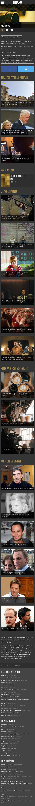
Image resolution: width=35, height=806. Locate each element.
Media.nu (3, 796)
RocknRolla (4, 724)
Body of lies (4, 731)
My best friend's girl (6, 738)
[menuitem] (3, 665)
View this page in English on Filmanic (12, 37)
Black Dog (3, 675)
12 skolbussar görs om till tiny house (9, 781)
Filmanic (3, 776)
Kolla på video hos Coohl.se (14, 368)
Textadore (3, 794)
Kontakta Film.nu (5, 767)
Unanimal (3, 685)
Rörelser (3, 682)
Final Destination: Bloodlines (8, 705)
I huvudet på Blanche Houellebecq (9, 680)
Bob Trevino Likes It (6, 678)
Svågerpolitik (4, 800)
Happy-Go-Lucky (5, 741)
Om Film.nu (4, 764)
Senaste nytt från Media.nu (14, 77)
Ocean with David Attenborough (9, 689)
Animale (3, 703)
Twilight (3, 750)
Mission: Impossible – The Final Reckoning (11, 710)
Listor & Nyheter (9, 191)
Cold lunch (4, 748)
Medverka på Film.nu (6, 771)
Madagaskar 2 (4, 743)
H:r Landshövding (5, 755)
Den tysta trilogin (5, 696)
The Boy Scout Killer (15, 44)
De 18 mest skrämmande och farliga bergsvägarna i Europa (15, 783)
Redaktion (3, 769)
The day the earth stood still (7, 727)
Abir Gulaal (3, 692)
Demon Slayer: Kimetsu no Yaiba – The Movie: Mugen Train (15, 699)
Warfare (3, 687)
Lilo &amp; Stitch (5, 712)
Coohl (2, 778)
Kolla (2, 787)
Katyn (2, 729)
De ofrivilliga (4, 753)
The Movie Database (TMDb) (12, 648)
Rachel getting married (6, 736)
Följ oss (3, 774)
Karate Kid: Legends (6, 715)
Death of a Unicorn (5, 694)
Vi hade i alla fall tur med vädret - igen (10, 734)
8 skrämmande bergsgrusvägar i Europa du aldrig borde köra (15, 790)
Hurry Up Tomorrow (6, 708)
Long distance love (5, 746)
